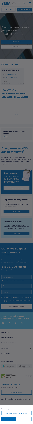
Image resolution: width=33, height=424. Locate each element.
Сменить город (24, 419)
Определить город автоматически (16, 413)
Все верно (9, 419)
